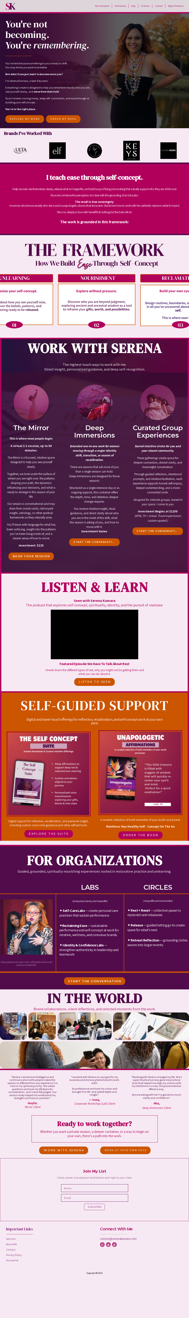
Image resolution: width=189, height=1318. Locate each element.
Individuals (120, 5)
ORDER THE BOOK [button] (141, 835)
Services (10, 1238)
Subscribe (95, 1207)
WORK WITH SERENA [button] (64, 1150)
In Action (145, 5)
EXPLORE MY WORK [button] (25, 119)
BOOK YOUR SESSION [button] (31, 556)
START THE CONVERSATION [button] (95, 542)
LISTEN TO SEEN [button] (95, 681)
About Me (11, 1244)
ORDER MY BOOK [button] (64, 119)
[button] (102, 1244)
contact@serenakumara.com (118, 1238)
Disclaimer (12, 1260)
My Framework (102, 5)
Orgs (133, 5)
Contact (159, 5)
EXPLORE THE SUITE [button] (49, 833)
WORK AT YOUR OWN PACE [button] (126, 1150)
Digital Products (176, 5)
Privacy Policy (14, 1255)
